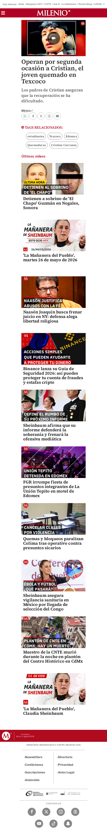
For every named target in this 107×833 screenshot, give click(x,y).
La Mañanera (69, 4)
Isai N (57, 4)
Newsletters (33, 757)
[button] (3, 14)
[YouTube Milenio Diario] (39, 824)
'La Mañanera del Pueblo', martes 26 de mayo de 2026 (50, 257)
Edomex (71, 136)
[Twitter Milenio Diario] (46, 812)
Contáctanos (34, 765)
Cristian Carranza (64, 145)
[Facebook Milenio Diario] (32, 812)
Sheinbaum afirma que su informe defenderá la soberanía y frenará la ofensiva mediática (49, 432)
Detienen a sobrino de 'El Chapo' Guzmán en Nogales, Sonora (51, 203)
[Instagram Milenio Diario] (61, 812)
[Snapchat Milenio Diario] (68, 824)
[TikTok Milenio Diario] (53, 824)
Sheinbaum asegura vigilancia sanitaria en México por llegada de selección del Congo (46, 602)
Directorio (65, 757)
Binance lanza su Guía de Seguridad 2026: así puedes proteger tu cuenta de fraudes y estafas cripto (53, 375)
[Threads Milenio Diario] (75, 812)
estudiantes (36, 136)
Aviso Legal (66, 772)
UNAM (98, 4)
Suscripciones (35, 772)
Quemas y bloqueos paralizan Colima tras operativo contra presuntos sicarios (53, 543)
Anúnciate (32, 780)
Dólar (21, 4)
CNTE (48, 4)
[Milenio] (53, 12)
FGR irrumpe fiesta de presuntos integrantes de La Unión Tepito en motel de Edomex (51, 489)
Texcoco (54, 136)
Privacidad (65, 765)
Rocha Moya (85, 4)
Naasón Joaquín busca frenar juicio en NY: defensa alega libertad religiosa (52, 316)
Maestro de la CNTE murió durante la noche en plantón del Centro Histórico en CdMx (53, 656)
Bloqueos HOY (34, 4)
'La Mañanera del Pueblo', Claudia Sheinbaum (49, 711)
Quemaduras (37, 145)
